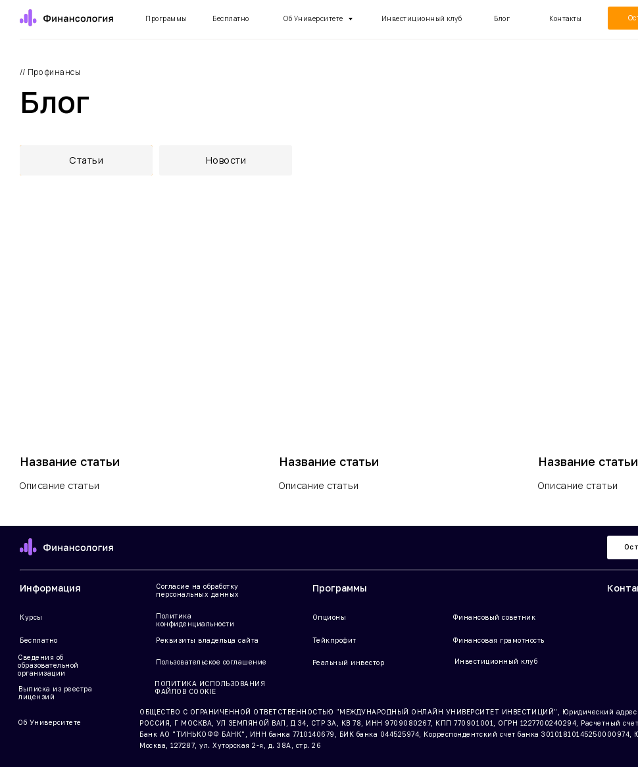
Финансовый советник (494, 617)
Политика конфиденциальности (195, 620)
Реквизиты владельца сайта (207, 640)
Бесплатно (39, 640)
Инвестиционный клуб (421, 18)
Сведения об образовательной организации (48, 665)
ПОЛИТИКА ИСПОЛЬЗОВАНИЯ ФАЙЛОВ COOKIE (210, 687)
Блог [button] (502, 18)
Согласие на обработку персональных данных (197, 590)
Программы (166, 18)
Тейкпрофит (334, 640)
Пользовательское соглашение (211, 662)
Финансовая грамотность (499, 640)
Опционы (329, 617)
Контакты (565, 18)
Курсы (31, 617)
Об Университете (314, 18)
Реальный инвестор (348, 662)
